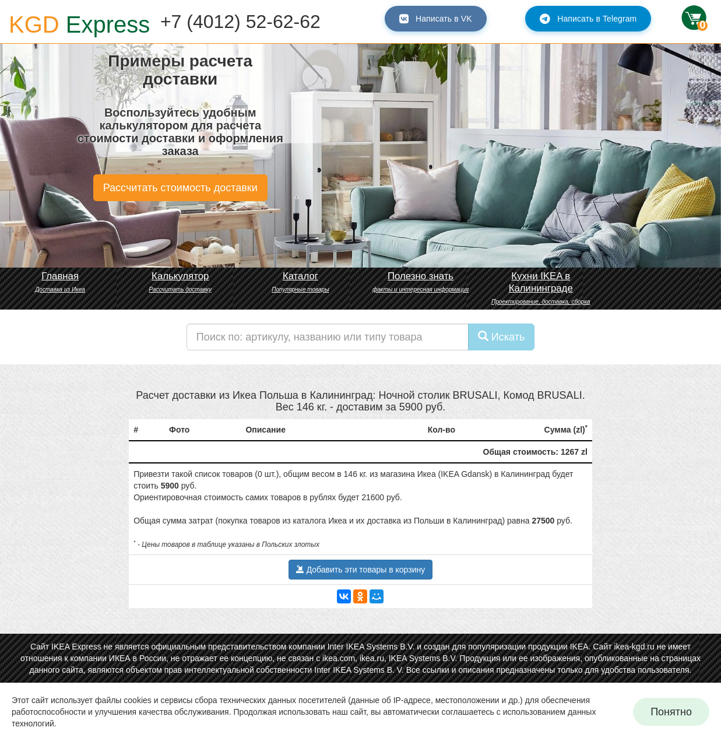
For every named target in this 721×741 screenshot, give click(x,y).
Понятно (671, 712)
